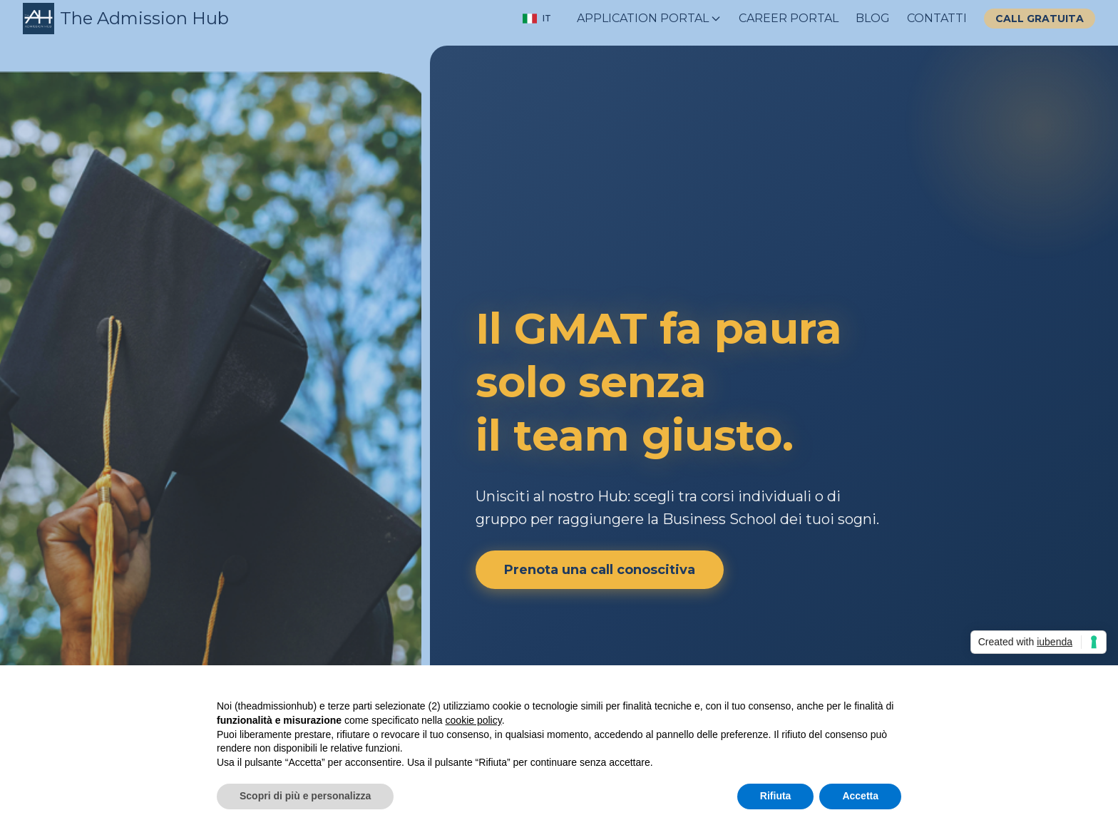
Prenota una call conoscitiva (599, 570)
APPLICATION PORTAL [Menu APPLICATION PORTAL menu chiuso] (649, 18)
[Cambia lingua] (537, 19)
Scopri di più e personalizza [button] (305, 795)
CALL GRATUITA (1039, 18)
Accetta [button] (860, 795)
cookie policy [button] (474, 720)
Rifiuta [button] (775, 795)
